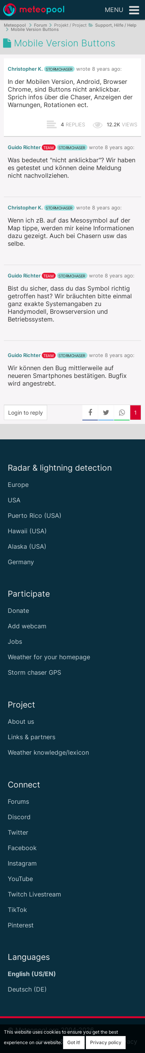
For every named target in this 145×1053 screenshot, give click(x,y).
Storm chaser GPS (34, 672)
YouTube (20, 879)
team (48, 147)
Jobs (15, 641)
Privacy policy (105, 1042)
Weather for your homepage (49, 657)
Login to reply (25, 412)
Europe (18, 484)
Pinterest (21, 925)
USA (14, 500)
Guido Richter (24, 147)
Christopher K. (25, 69)
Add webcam (27, 626)
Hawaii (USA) (27, 531)
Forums (18, 801)
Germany (21, 562)
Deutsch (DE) (27, 989)
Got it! (73, 1042)
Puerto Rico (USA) (34, 515)
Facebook (22, 848)
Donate (18, 610)
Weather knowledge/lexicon (48, 752)
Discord (19, 817)
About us (21, 721)
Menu (122, 10)
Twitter (18, 832)
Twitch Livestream (34, 894)
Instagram (22, 863)
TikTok (17, 910)
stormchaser (59, 69)
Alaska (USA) (27, 546)
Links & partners (31, 737)
